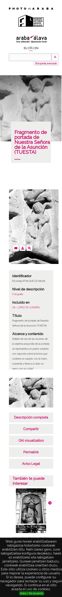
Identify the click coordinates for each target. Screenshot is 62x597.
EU (25, 48)
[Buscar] (30, 57)
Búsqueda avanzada (46, 63)
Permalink (31, 452)
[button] (50, 503)
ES (31, 48)
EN (36, 48)
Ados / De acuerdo (31, 593)
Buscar (55, 57)
